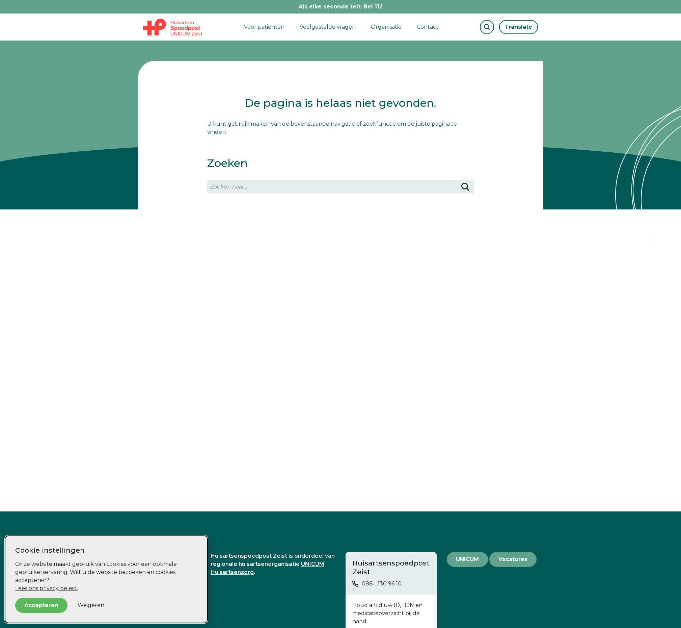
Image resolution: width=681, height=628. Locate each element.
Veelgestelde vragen (328, 27)
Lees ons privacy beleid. (46, 588)
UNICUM (467, 559)
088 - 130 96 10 (382, 583)
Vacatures (512, 559)
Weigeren (91, 605)
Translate (518, 27)
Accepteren (41, 605)
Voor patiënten (264, 27)
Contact (427, 27)
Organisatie (386, 27)
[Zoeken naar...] (340, 187)
